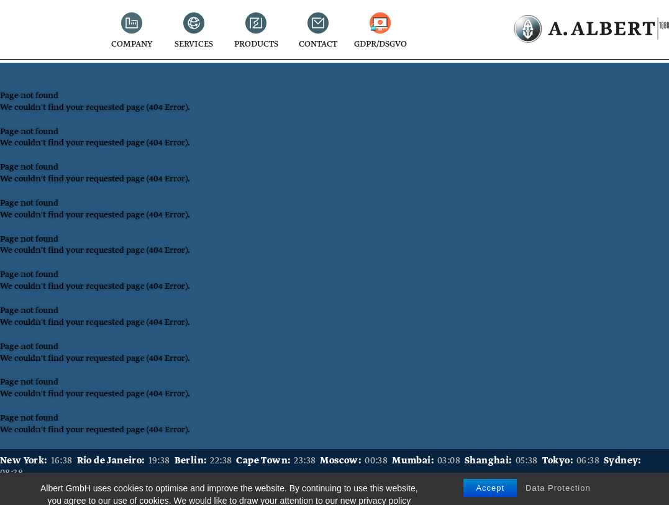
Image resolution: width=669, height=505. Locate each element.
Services (194, 44)
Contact (318, 44)
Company (132, 44)
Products (256, 44)
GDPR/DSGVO (380, 44)
